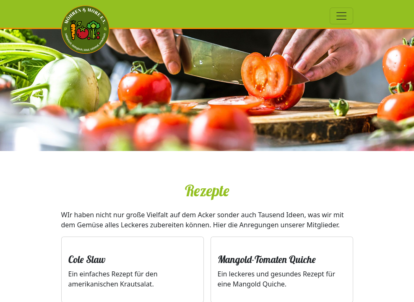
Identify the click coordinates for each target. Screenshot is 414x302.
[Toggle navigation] (341, 16)
